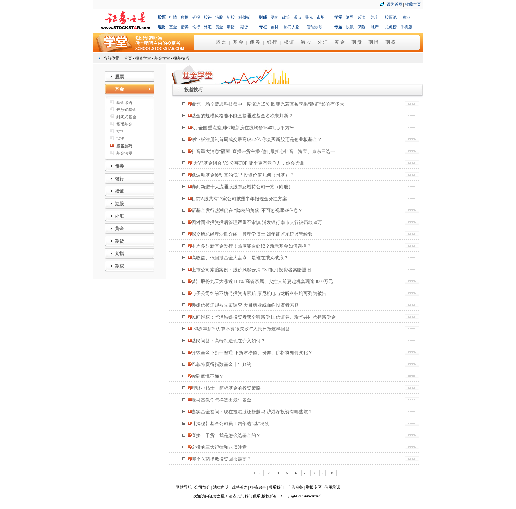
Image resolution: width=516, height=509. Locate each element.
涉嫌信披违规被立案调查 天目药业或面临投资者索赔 (245, 305)
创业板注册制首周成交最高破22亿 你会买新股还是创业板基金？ (257, 139)
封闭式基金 (126, 117)
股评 (208, 17)
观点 (297, 17)
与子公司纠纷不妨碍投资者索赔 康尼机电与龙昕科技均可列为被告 (259, 293)
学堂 (338, 17)
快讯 (350, 27)
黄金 (219, 27)
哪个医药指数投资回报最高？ (221, 459)
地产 (375, 27)
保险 (361, 27)
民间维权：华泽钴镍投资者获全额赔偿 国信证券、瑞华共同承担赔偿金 (264, 317)
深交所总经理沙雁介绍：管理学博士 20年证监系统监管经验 (252, 234)
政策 (286, 17)
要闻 (274, 17)
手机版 (406, 27)
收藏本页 (413, 4)
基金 (173, 27)
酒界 (350, 17)
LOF (120, 138)
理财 (162, 27)
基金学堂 (162, 58)
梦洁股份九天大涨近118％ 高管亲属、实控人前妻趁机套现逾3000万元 (262, 281)
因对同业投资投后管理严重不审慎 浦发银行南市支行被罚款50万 (257, 222)
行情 (173, 17)
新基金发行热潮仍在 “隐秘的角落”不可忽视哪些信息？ (247, 210)
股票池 (391, 17)
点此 (237, 496)
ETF (119, 131)
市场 (320, 17)
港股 (219, 17)
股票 (162, 17)
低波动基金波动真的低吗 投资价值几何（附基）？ (243, 175)
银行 (196, 27)
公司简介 (202, 487)
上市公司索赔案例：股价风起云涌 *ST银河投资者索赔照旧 (251, 269)
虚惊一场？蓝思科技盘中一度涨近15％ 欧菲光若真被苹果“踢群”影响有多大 (268, 104)
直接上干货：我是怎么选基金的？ (226, 435)
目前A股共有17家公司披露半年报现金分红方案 (239, 198)
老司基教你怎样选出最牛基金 (221, 400)
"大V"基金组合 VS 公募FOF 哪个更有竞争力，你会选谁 (248, 163)
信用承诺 (332, 487)
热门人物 (291, 27)
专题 (338, 27)
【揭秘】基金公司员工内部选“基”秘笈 (230, 423)
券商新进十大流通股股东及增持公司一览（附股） (242, 186)
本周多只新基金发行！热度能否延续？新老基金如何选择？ (251, 246)
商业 (406, 17)
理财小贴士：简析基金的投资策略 (226, 388)
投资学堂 (143, 58)
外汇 (208, 27)
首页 (128, 58)
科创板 (244, 17)
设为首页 (394, 4)
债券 (185, 27)
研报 (196, 17)
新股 (231, 17)
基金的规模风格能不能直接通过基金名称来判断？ (242, 115)
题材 (274, 27)
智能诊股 (314, 27)
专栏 (263, 27)
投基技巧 (124, 146)
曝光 (309, 17)
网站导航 (184, 487)
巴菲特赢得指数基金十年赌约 (221, 364)
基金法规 (124, 153)
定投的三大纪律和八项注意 (219, 447)
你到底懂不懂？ (208, 376)
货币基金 (124, 124)
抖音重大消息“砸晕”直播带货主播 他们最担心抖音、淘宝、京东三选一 (263, 151)
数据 (185, 17)
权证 (289, 42)
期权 (391, 42)
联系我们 (276, 487)
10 (332, 473)
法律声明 (221, 487)
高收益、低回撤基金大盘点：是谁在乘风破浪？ (240, 257)
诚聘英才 (239, 487)
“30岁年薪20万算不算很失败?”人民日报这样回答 (241, 329)
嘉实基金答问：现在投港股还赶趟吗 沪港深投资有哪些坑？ (252, 411)
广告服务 (295, 487)
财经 (263, 17)
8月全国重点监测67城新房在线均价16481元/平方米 (243, 127)
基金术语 (124, 102)
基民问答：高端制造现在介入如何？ (228, 340)
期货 (244, 27)
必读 (361, 17)
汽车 (375, 17)
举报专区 (314, 487)
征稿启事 (258, 487)
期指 (231, 27)
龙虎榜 (391, 27)
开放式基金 (126, 110)
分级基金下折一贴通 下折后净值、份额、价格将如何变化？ (252, 352)
